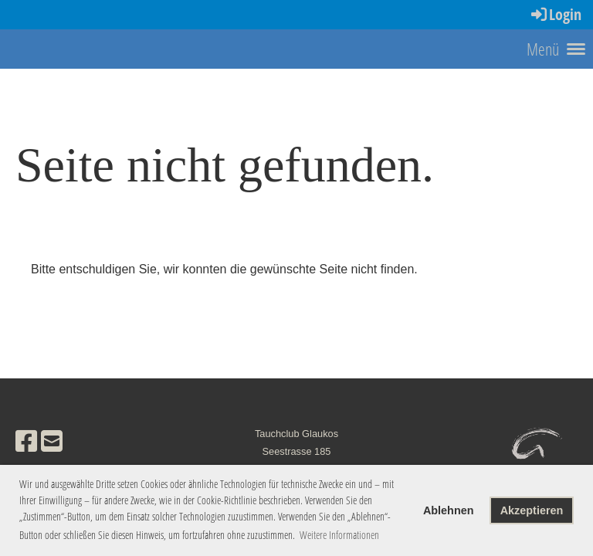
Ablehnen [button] (448, 510)
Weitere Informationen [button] (339, 534)
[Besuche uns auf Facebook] (26, 442)
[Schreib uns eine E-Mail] (52, 442)
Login (555, 14)
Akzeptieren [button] (532, 510)
